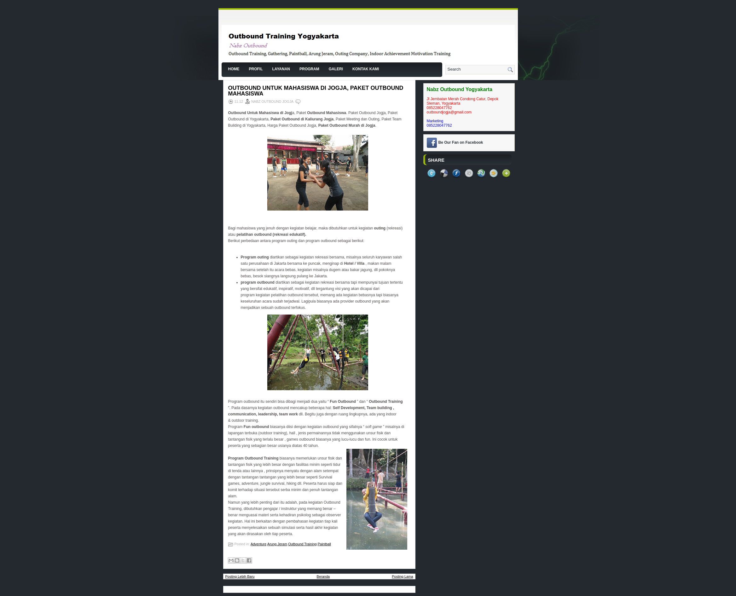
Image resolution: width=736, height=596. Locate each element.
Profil (256, 69)
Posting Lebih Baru (240, 576)
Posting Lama (402, 576)
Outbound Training (302, 544)
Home (234, 69)
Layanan (281, 69)
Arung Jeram (277, 544)
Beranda (323, 576)
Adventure (258, 544)
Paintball (324, 544)
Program (309, 69)
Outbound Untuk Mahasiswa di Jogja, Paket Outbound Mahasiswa (315, 90)
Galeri (336, 69)
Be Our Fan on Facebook (460, 142)
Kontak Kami (365, 69)
